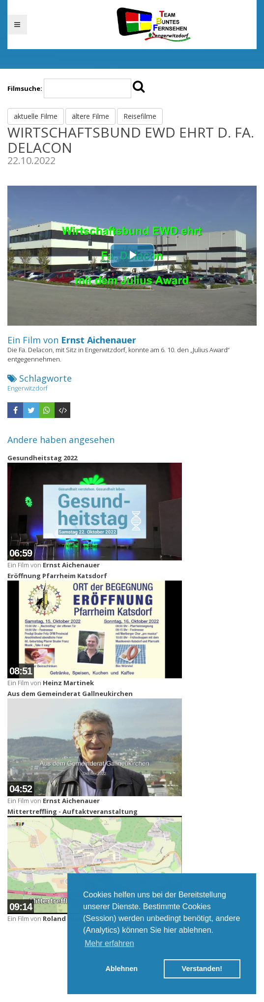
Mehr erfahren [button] (109, 943)
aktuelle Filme (36, 116)
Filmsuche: (24, 88)
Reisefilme (139, 116)
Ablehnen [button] (121, 969)
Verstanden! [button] (202, 969)
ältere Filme (90, 116)
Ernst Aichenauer (98, 340)
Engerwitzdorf (27, 388)
